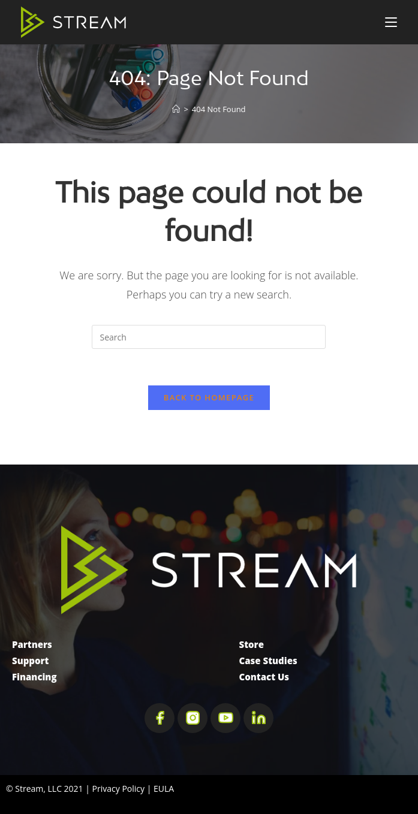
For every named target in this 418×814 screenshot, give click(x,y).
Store (251, 644)
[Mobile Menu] (391, 22)
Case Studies (268, 661)
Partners (32, 644)
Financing (34, 677)
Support (30, 661)
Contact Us (264, 677)
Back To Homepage (209, 397)
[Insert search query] (209, 337)
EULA (164, 788)
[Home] (176, 109)
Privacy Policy (118, 788)
